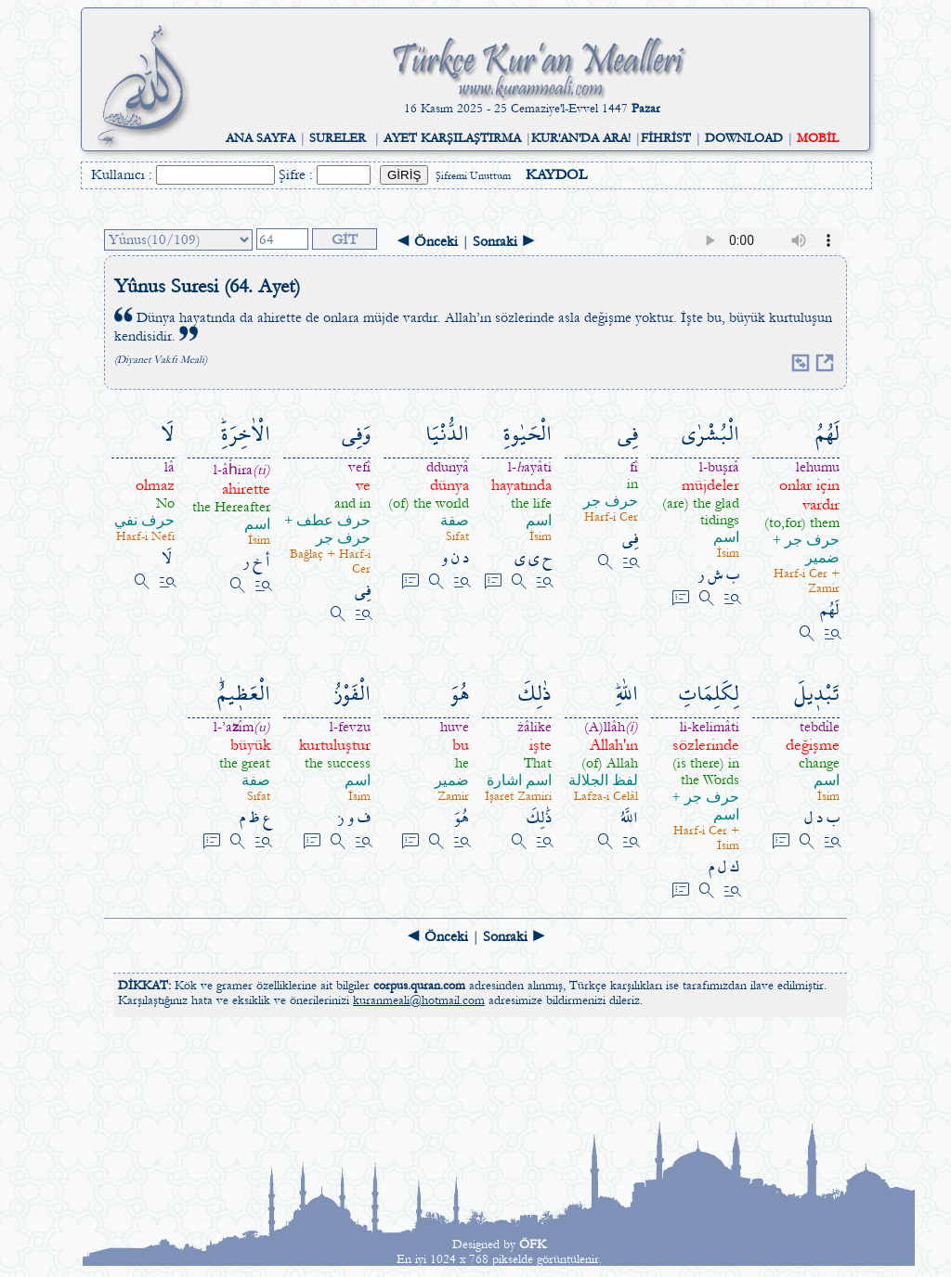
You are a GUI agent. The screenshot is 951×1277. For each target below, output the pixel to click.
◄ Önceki (427, 241)
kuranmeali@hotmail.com (419, 1000)
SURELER (337, 138)
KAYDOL (556, 174)
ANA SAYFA (260, 138)
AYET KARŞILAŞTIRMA (452, 138)
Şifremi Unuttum (473, 176)
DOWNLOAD (744, 138)
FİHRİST (666, 138)
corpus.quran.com (419, 985)
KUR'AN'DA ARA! (581, 138)
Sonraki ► (504, 241)
